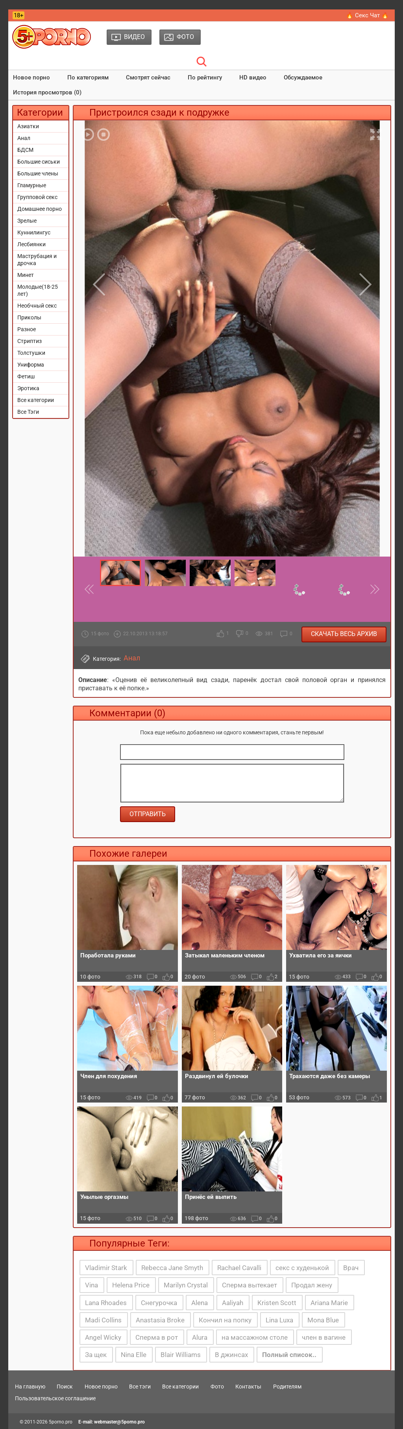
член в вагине (324, 1337)
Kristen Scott (276, 1303)
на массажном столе (255, 1337)
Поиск (65, 1386)
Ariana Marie (329, 1303)
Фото (217, 1386)
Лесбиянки (31, 244)
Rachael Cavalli (239, 1268)
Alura (199, 1337)
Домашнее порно (39, 209)
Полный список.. (289, 1355)
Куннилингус (33, 232)
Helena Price (131, 1285)
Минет (25, 275)
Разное (26, 329)
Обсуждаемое (303, 77)
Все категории (35, 400)
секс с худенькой (302, 1268)
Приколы (29, 317)
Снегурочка (159, 1303)
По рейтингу (205, 77)
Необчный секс (37, 305)
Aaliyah (232, 1303)
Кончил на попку (225, 1320)
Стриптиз (29, 341)
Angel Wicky (103, 1337)
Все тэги (140, 1386)
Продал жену (311, 1285)
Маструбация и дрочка (37, 259)
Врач (351, 1268)
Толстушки (31, 353)
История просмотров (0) (47, 92)
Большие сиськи (38, 162)
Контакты (248, 1386)
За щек (96, 1355)
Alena (199, 1303)
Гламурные (31, 185)
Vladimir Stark (106, 1268)
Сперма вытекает (249, 1285)
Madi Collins (103, 1320)
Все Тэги (28, 412)
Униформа (30, 364)
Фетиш (26, 376)
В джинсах (231, 1355)
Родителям (287, 1386)
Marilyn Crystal (186, 1285)
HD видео (252, 77)
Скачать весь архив (344, 634)
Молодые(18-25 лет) (37, 290)
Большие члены (37, 173)
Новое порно (31, 77)
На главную (30, 1386)
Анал (23, 138)
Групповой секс (37, 197)
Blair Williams (181, 1355)
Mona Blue (323, 1320)
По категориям (88, 77)
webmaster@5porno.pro (119, 1422)
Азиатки (28, 126)
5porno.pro (60, 1422)
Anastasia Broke (160, 1320)
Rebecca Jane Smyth (172, 1268)
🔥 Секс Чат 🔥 (367, 15)
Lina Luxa (279, 1320)
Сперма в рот (156, 1337)
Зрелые (27, 221)
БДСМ (25, 150)
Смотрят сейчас (148, 77)
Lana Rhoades (106, 1303)
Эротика (28, 388)
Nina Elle (133, 1355)
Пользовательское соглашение (55, 1398)
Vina (91, 1285)
